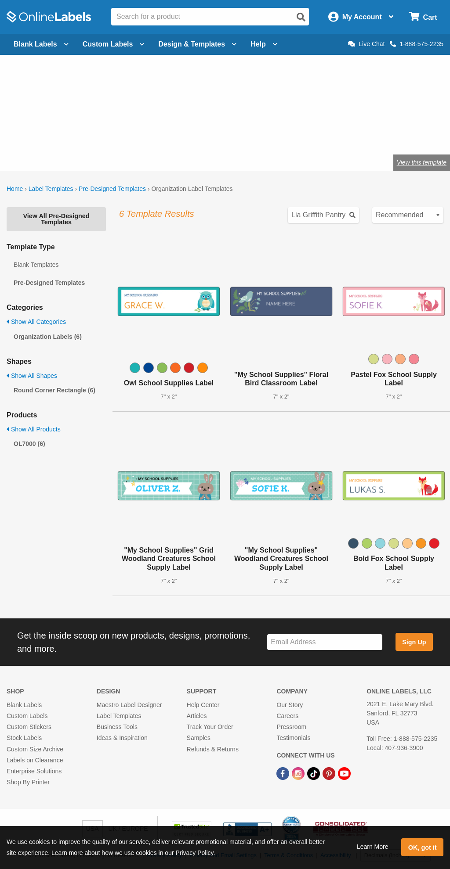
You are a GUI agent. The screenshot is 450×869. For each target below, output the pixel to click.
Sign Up (414, 642)
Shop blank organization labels (102, 133)
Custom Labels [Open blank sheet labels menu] (114, 44)
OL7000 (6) (29, 443)
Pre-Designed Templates (112, 188)
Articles (197, 715)
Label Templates (51, 188)
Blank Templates (36, 264)
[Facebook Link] (283, 772)
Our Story (289, 704)
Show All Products (34, 429)
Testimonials (293, 737)
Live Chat (366, 44)
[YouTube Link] (344, 772)
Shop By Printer (28, 782)
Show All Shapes (32, 375)
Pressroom (291, 726)
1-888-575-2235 (416, 43)
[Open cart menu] (423, 17)
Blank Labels (24, 704)
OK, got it (422, 847)
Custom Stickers (29, 726)
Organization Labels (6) (48, 336)
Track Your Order (210, 726)
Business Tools (117, 726)
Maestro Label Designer (129, 704)
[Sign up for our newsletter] (324, 642)
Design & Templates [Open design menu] (197, 44)
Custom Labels (27, 715)
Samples (198, 737)
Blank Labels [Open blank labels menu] (41, 44)
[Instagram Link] (299, 772)
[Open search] (301, 17)
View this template (421, 162)
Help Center (203, 704)
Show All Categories (36, 321)
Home (15, 188)
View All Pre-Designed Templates (56, 219)
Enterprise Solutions (34, 771)
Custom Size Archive (35, 749)
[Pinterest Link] (330, 772)
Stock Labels (24, 737)
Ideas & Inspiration (122, 737)
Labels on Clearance (35, 760)
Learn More (372, 846)
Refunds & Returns (213, 749)
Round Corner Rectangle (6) (54, 390)
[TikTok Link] (314, 772)
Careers (287, 715)
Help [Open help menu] (263, 44)
